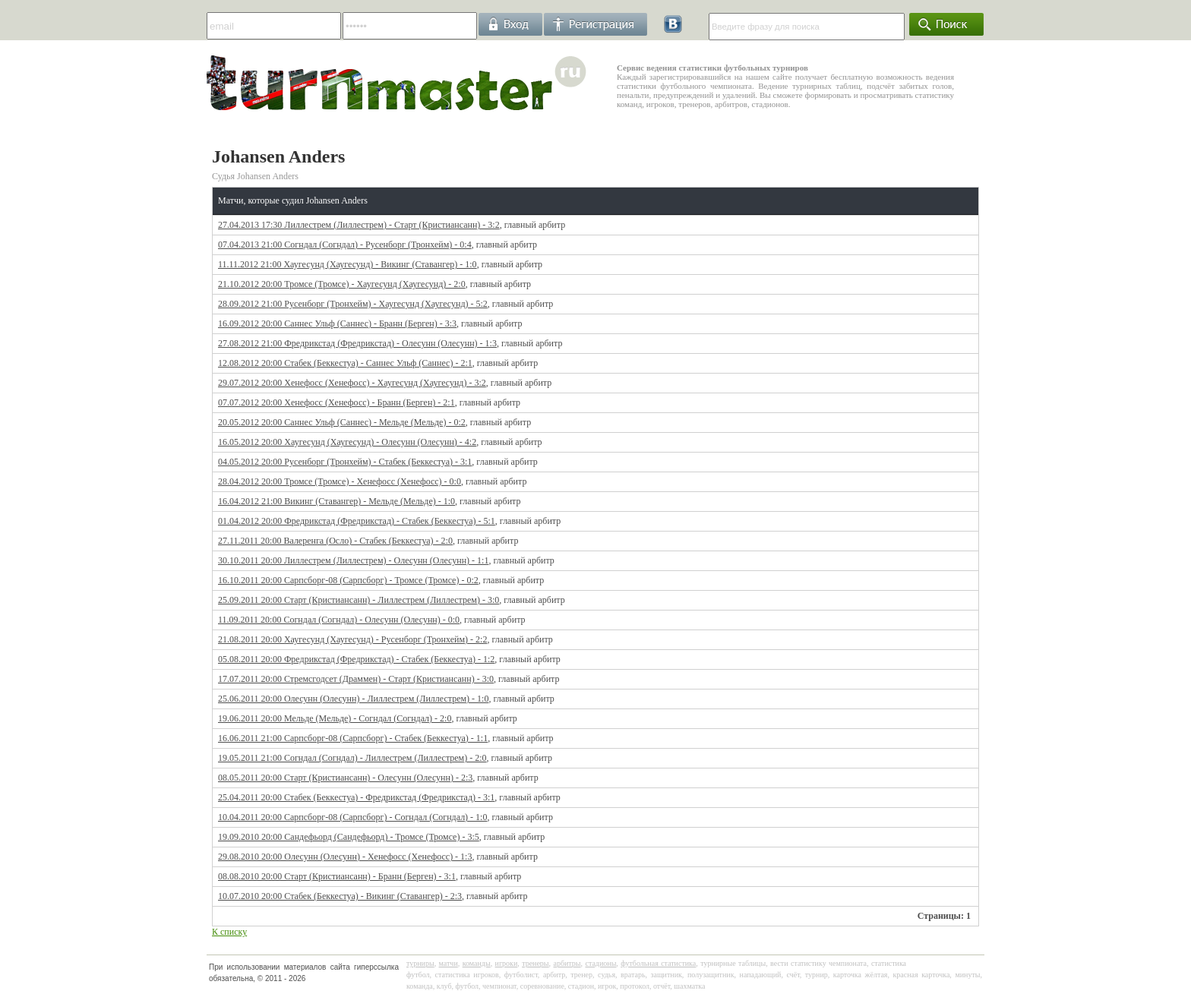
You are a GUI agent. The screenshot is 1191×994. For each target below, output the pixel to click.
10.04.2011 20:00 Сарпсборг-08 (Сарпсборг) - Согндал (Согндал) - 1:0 (352, 817)
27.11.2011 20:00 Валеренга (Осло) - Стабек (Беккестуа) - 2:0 (335, 540)
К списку (229, 931)
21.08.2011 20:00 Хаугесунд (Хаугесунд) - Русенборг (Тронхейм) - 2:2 (352, 639)
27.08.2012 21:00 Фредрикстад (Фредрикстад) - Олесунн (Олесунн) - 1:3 (357, 343)
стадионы (600, 963)
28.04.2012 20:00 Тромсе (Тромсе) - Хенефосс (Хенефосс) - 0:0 (339, 481)
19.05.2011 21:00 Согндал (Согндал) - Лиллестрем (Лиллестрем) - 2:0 (352, 758)
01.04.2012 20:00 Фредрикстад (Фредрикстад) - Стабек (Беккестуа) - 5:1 (356, 521)
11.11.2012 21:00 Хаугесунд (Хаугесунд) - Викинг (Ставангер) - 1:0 (347, 264)
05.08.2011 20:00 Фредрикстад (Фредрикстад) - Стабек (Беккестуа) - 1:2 (356, 659)
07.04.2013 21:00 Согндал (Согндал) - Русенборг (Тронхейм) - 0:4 (345, 244)
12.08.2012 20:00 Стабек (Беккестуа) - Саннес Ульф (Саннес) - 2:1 (345, 363)
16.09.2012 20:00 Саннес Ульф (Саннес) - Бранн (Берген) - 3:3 (337, 323)
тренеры (535, 963)
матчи (448, 963)
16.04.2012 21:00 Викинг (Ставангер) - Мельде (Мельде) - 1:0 (336, 501)
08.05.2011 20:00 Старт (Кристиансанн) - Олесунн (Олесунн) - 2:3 (345, 777)
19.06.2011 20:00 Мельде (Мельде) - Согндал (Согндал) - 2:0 (334, 718)
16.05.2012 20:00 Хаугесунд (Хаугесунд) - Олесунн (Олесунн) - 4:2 (347, 442)
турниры (420, 963)
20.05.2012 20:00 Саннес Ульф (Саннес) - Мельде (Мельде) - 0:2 (342, 422)
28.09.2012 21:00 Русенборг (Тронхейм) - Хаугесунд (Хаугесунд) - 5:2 (353, 303)
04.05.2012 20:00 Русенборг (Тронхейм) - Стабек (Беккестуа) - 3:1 (345, 461)
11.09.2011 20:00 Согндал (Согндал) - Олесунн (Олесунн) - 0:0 (339, 619)
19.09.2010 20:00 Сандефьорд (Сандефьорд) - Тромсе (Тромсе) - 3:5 (348, 836)
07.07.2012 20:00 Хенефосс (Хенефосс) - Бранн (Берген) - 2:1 (336, 402)
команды (477, 963)
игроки (506, 963)
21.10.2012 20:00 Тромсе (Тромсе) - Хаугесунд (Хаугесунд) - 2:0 (342, 284)
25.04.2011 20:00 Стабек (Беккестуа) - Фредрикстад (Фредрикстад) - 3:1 (356, 797)
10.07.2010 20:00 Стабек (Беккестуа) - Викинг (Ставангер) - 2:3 (340, 896)
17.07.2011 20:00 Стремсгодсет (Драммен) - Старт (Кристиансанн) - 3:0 (356, 679)
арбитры (566, 963)
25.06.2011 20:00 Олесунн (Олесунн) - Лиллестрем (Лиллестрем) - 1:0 (353, 698)
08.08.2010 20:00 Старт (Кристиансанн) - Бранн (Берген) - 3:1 (337, 876)
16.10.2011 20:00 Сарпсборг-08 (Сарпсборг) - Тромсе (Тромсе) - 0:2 (348, 580)
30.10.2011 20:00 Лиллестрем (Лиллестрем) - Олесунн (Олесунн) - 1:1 (353, 560)
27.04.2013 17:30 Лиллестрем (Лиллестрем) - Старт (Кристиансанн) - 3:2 (359, 224)
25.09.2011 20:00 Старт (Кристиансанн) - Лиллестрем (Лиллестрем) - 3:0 (358, 600)
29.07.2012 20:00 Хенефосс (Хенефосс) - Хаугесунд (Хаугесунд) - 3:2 (352, 382)
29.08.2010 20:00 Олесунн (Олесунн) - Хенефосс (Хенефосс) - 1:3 (345, 856)
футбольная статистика (658, 963)
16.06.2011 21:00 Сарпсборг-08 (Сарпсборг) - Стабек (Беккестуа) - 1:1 (353, 738)
